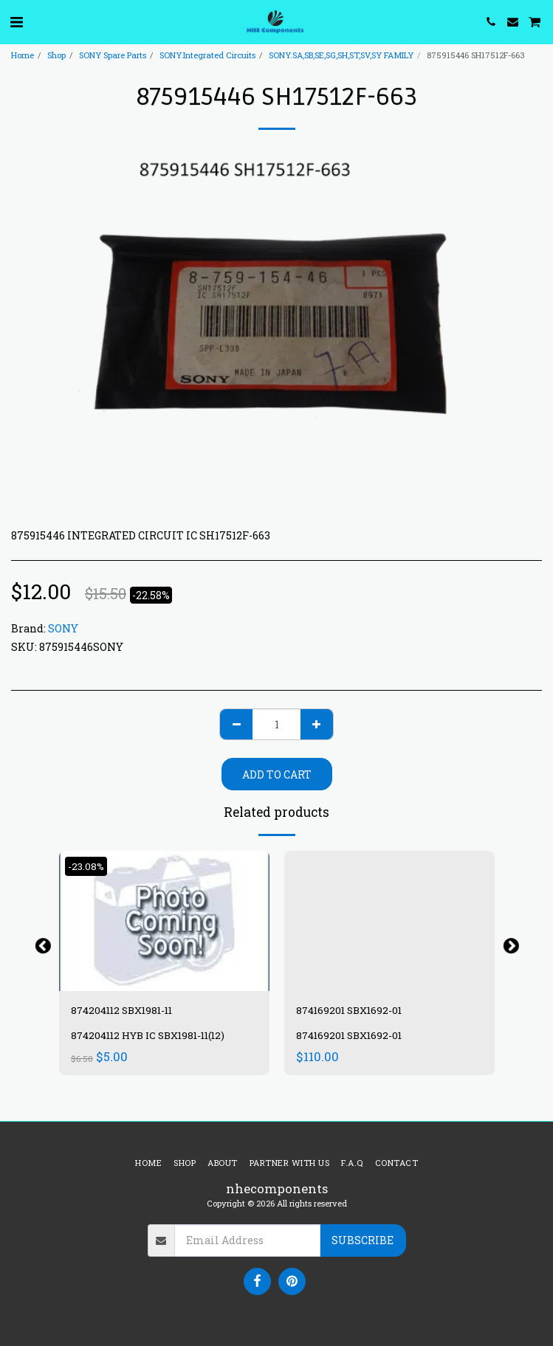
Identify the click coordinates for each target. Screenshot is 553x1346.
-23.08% (86, 866)
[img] (164, 921)
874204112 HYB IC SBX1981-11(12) (147, 1035)
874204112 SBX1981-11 (121, 1010)
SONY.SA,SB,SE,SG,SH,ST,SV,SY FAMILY (341, 55)
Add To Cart (277, 774)
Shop (56, 55)
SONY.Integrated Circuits (207, 55)
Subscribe (363, 1240)
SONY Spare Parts (112, 55)
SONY (63, 628)
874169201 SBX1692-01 (349, 1010)
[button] (16, 21)
